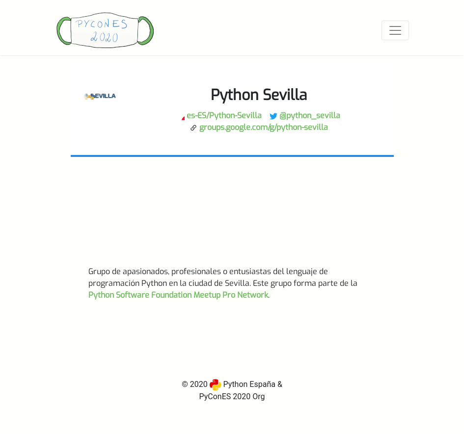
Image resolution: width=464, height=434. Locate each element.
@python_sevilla (305, 115)
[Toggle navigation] (395, 30)
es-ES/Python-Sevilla (219, 115)
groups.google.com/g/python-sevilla (259, 127)
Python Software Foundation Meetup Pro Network (178, 295)
